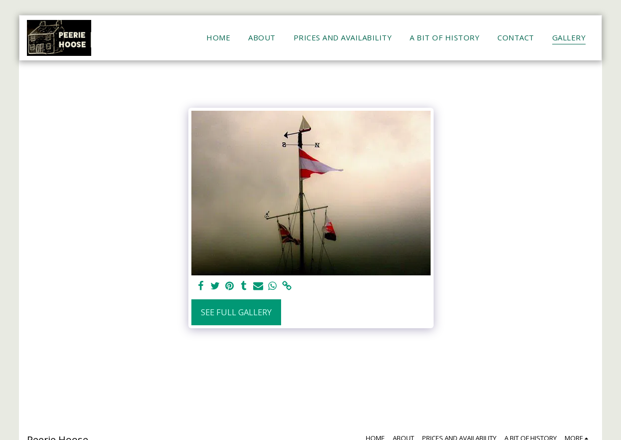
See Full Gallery (236, 312)
